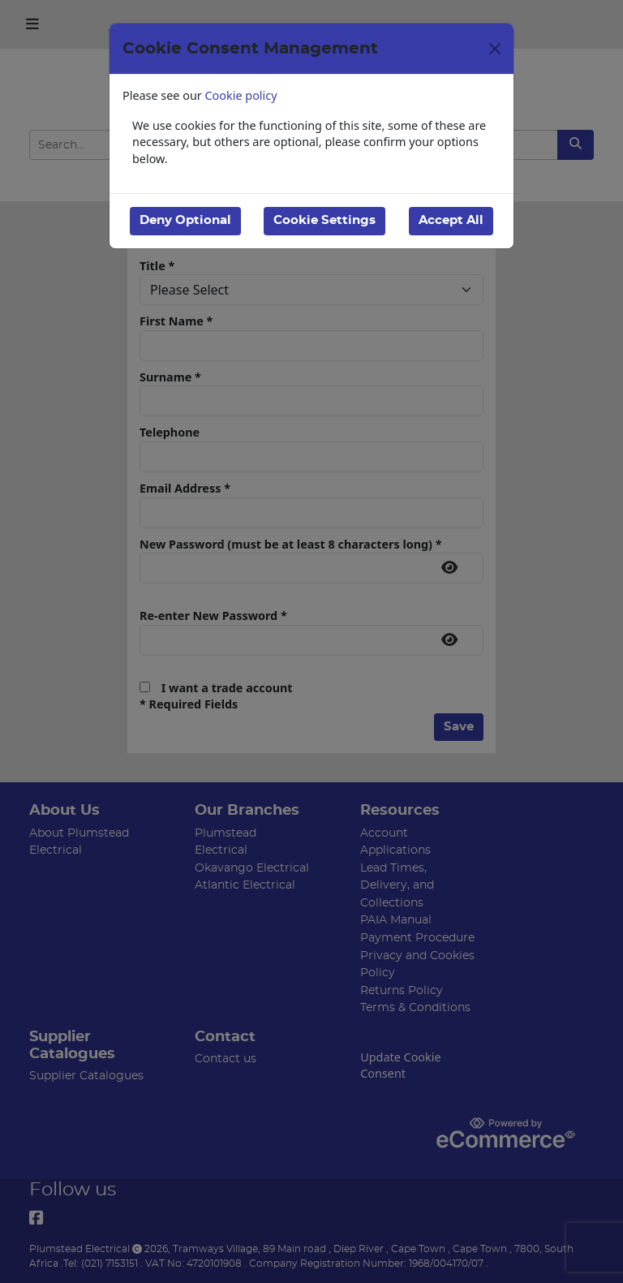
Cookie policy (241, 95)
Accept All (451, 220)
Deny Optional (185, 220)
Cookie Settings (324, 220)
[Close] (495, 49)
